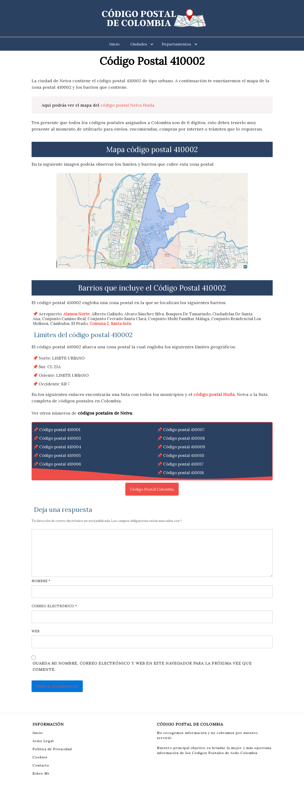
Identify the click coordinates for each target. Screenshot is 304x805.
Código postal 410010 (183, 455)
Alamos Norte (76, 314)
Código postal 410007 (184, 429)
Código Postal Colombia (152, 489)
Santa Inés (121, 323)
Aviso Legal (43, 741)
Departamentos (176, 44)
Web (36, 631)
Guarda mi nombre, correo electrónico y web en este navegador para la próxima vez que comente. (142, 666)
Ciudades (138, 44)
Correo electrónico (54, 606)
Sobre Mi (41, 773)
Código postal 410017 (183, 464)
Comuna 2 (99, 323)
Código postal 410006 (60, 464)
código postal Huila (214, 394)
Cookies (40, 757)
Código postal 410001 (59, 429)
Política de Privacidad (52, 749)
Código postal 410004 (60, 446)
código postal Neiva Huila (127, 105)
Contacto (41, 765)
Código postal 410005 (60, 455)
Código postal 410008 (184, 438)
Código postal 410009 (184, 446)
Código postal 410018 (183, 472)
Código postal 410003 (60, 438)
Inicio (114, 44)
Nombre (41, 581)
